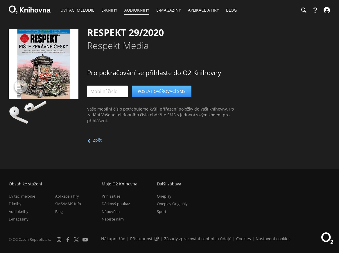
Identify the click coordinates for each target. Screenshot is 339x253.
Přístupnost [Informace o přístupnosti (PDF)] (141, 238)
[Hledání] (303, 10)
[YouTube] (85, 239)
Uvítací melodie (22, 196)
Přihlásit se (111, 196)
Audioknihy (18, 211)
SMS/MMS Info (68, 203)
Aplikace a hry (67, 196)
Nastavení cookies (273, 238)
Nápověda (111, 211)
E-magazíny (18, 219)
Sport (161, 211)
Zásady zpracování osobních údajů (198, 238)
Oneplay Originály (172, 203)
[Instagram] (59, 239)
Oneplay (164, 196)
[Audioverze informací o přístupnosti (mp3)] (157, 239)
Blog (59, 211)
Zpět (97, 140)
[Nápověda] (315, 10)
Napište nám (113, 219)
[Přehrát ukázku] (21, 86)
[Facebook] (67, 239)
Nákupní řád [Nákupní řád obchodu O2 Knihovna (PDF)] (113, 238)
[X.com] (76, 239)
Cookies (243, 238)
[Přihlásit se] (326, 10)
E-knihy (15, 203)
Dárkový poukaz (116, 203)
